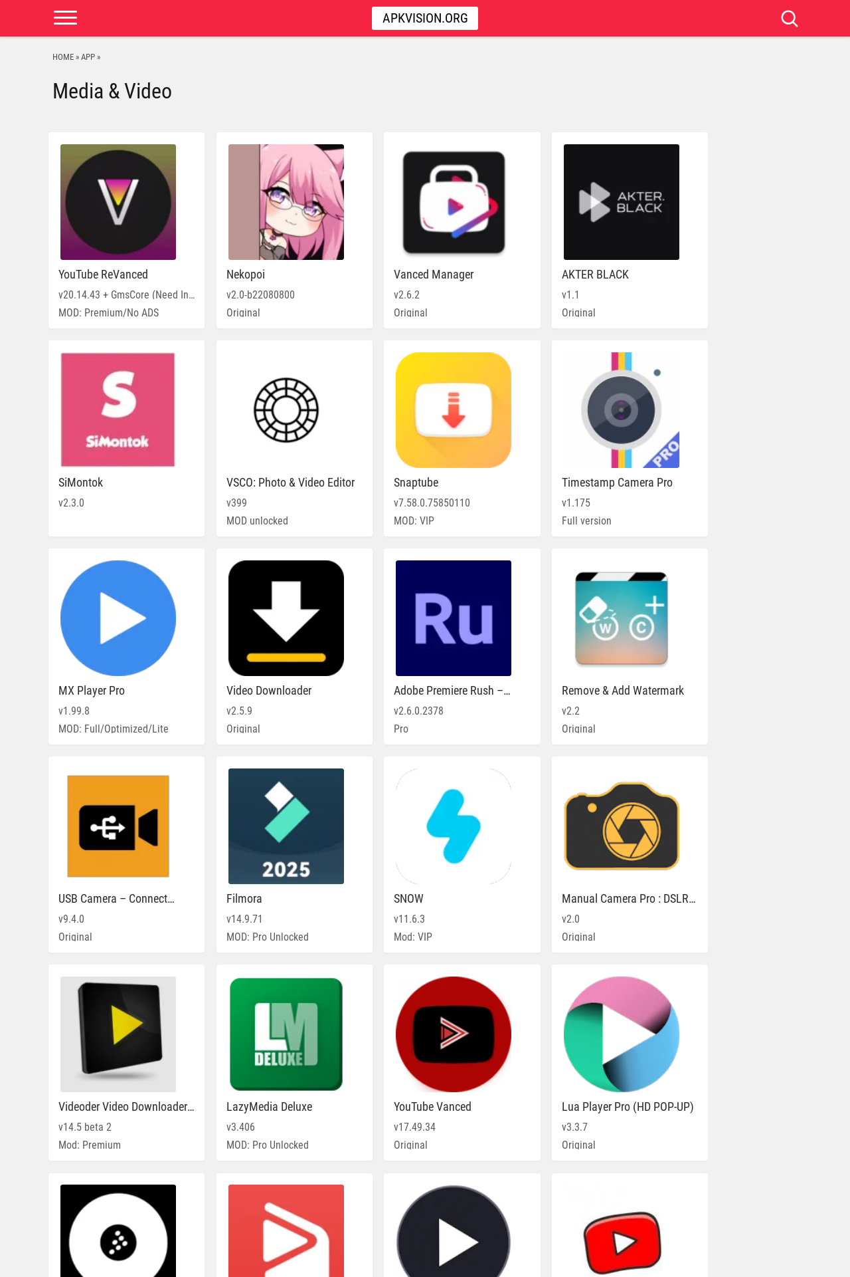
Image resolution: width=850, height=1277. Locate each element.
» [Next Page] (480, 1205)
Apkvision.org (425, 18)
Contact (774, 1260)
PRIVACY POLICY (684, 1260)
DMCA (736, 1260)
